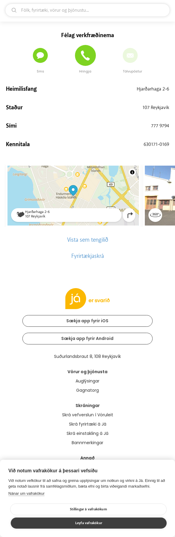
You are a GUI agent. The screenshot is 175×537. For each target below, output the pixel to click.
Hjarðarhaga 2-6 (153, 89)
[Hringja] (85, 55)
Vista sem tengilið (87, 239)
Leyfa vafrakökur (88, 523)
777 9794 (160, 126)
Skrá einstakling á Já (87, 433)
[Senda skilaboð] (40, 55)
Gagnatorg (87, 390)
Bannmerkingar (87, 443)
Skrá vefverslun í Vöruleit (87, 415)
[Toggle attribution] (132, 172)
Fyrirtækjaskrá (87, 256)
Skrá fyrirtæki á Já (87, 424)
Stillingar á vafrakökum (88, 509)
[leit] (87, 10)
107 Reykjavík (155, 108)
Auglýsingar (87, 381)
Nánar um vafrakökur (26, 493)
